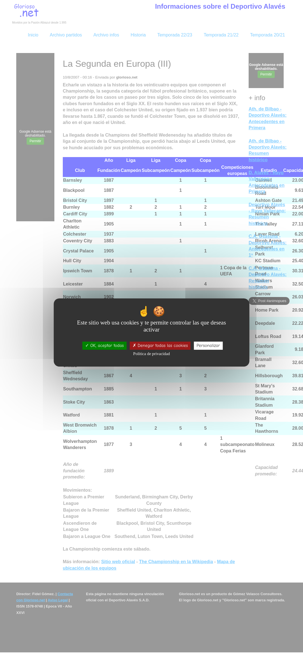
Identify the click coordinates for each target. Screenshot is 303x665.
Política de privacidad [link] (151, 353)
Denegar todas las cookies (160, 345)
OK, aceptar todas (104, 345)
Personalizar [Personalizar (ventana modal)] (208, 345)
